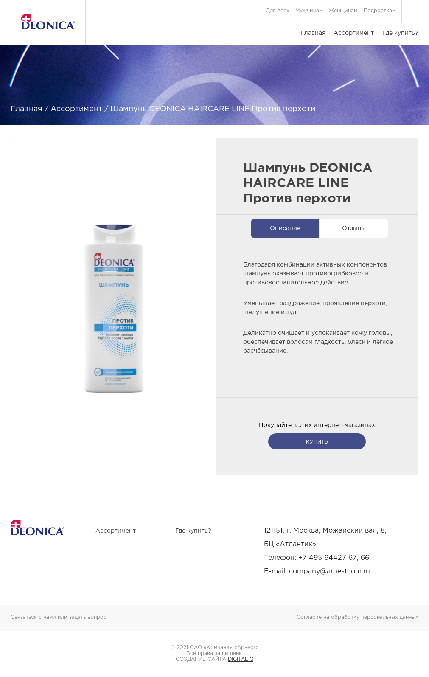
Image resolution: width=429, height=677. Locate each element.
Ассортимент (354, 33)
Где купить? (400, 33)
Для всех (277, 10)
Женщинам (342, 10)
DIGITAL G (240, 659)
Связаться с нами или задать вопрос (59, 617)
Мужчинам (308, 10)
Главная (313, 33)
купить (317, 442)
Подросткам (379, 10)
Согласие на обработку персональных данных (357, 617)
